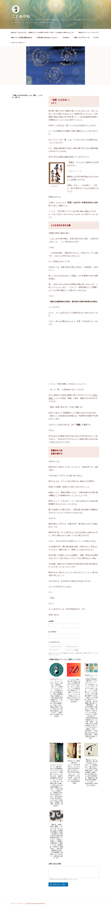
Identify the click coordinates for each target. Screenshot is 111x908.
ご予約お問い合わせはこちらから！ (47, 37)
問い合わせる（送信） (58, 884)
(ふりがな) (52, 631)
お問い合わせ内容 (54, 864)
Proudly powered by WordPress (35, 903)
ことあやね (21, 16)
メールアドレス (53, 650)
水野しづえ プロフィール (82, 37)
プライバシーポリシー (18, 42)
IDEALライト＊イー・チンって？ (88, 32)
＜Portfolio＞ (66, 37)
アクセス (96, 37)
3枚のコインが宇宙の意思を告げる (21, 37)
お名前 (51, 621)
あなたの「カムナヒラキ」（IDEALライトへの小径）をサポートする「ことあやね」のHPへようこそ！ (43, 32)
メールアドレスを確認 (71, 650)
